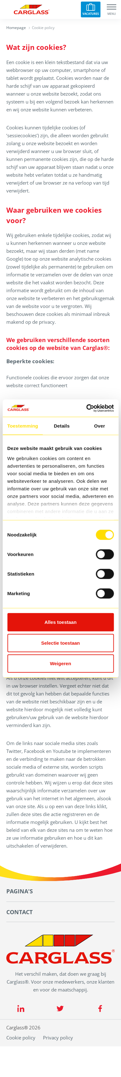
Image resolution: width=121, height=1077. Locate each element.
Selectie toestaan (60, 642)
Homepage (16, 27)
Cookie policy (20, 1037)
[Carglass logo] (31, 9)
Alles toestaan (61, 622)
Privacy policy (58, 1037)
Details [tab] (62, 426)
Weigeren (60, 663)
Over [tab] (99, 426)
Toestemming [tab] (22, 426)
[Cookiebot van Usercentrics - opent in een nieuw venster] (86, 408)
